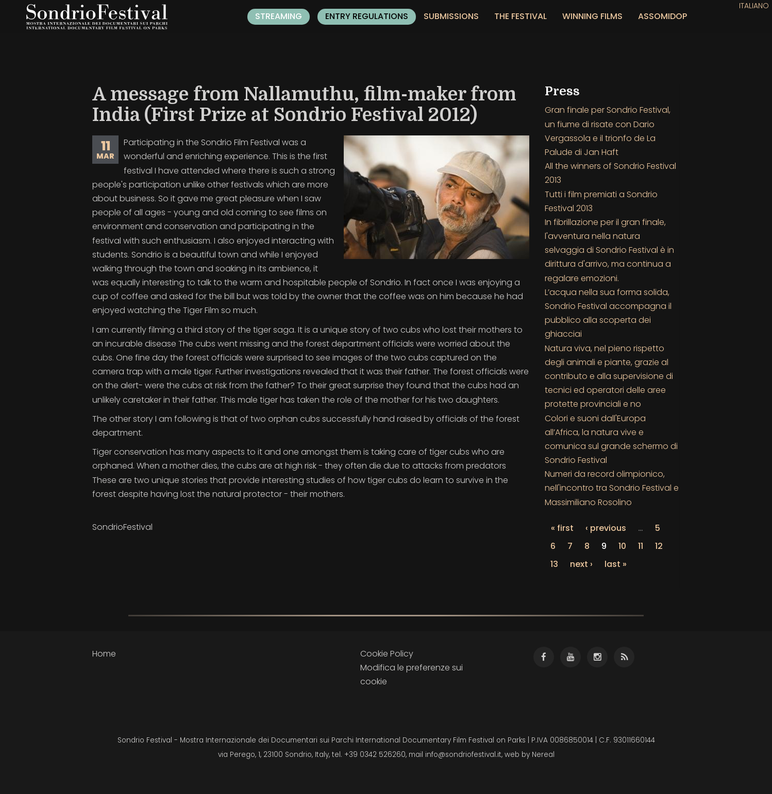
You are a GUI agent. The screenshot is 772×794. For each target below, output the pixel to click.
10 (622, 546)
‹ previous (605, 528)
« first (562, 528)
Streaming (278, 16)
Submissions (451, 16)
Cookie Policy (386, 654)
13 (554, 564)
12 (659, 546)
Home (104, 654)
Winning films (592, 16)
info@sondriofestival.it (463, 755)
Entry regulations (366, 16)
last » (616, 564)
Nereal (543, 755)
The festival (520, 16)
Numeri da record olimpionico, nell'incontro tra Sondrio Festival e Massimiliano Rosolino (612, 488)
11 (640, 546)
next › (581, 564)
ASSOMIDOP (662, 16)
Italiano (754, 6)
